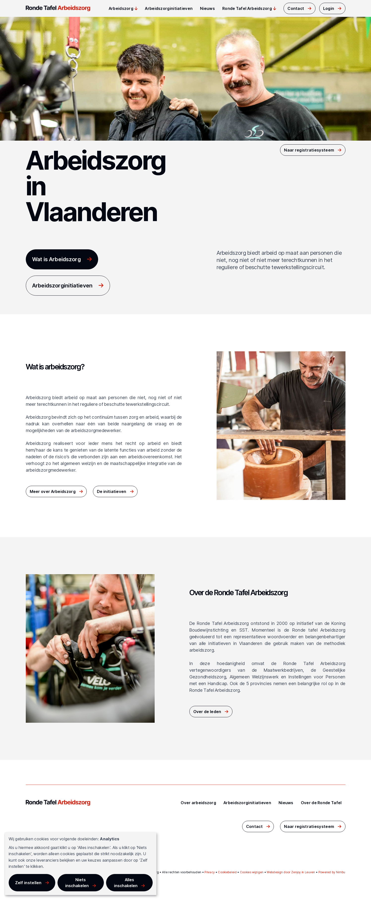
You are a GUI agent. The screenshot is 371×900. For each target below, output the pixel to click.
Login (328, 8)
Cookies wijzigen (252, 872)
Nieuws (207, 8)
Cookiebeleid (227, 872)
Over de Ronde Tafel (321, 802)
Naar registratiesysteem (309, 150)
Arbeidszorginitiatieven (169, 8)
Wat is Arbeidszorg (56, 259)
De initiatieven (111, 491)
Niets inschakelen (77, 882)
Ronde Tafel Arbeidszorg (247, 8)
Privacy (209, 872)
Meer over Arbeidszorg (53, 491)
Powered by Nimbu (331, 872)
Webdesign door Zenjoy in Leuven (291, 872)
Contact (295, 8)
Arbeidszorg (121, 8)
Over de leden (207, 711)
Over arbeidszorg (198, 802)
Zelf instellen (28, 882)
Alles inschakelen (126, 882)
